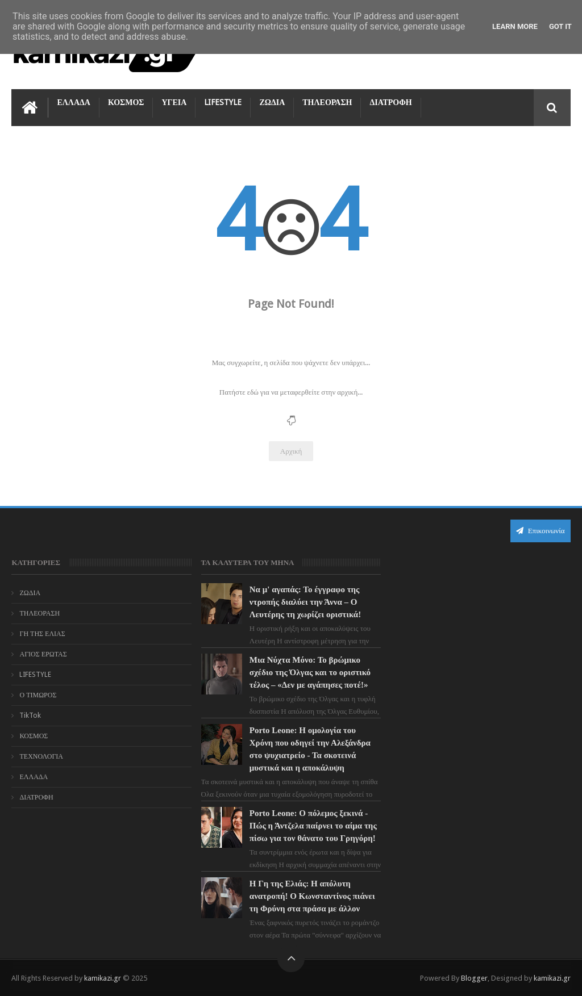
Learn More (515, 26)
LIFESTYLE (223, 102)
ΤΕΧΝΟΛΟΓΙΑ (41, 756)
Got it (560, 26)
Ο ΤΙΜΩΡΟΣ (37, 695)
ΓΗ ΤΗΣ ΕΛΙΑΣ (42, 634)
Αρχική (291, 451)
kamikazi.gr (102, 978)
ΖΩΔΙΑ (272, 102)
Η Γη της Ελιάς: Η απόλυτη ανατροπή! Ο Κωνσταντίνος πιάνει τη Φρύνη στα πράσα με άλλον (312, 896)
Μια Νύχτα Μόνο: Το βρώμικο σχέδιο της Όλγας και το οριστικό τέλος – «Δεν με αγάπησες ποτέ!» (310, 672)
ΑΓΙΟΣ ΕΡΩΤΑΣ (42, 654)
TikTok (30, 715)
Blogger (474, 978)
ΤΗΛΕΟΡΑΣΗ (327, 102)
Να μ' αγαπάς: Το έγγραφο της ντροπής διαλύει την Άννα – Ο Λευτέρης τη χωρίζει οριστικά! (305, 602)
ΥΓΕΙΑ (173, 102)
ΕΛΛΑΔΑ (73, 102)
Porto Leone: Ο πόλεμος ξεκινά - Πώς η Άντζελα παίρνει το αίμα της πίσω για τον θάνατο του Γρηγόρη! (313, 826)
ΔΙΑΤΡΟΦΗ (390, 102)
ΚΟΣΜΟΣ (126, 102)
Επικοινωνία (540, 530)
